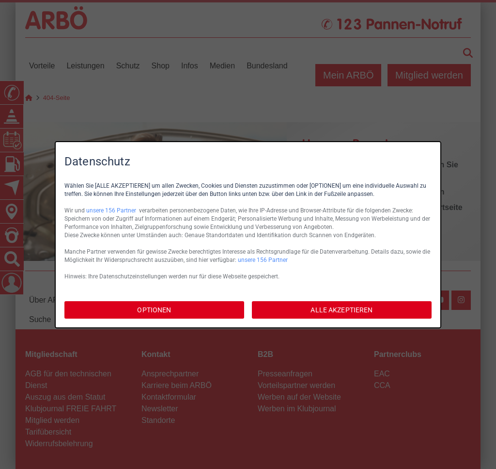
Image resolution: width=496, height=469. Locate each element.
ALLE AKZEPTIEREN (341, 310)
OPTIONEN (154, 310)
